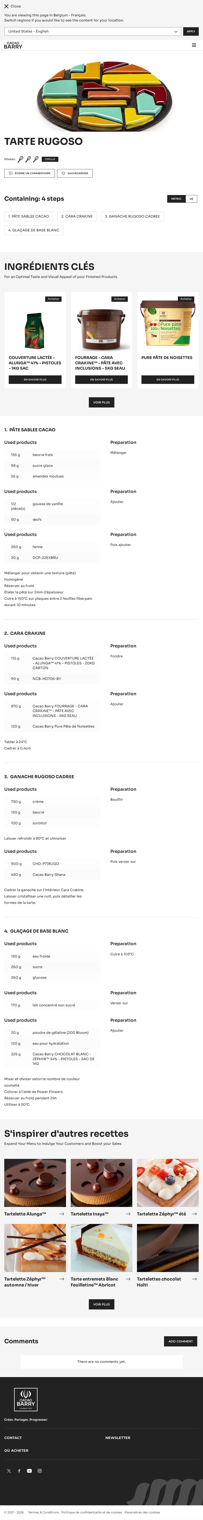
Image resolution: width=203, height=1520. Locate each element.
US (191, 198)
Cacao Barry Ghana (49, 874)
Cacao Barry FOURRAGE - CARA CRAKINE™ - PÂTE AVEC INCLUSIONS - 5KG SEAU (60, 711)
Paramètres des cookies (142, 1512)
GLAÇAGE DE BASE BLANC (35, 230)
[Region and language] (92, 31)
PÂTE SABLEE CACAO (30, 216)
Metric (176, 198)
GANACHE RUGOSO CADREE (134, 216)
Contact (13, 1438)
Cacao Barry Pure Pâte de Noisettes (64, 726)
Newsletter (117, 1438)
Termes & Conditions (43, 1512)
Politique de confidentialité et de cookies (91, 1512)
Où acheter (16, 1451)
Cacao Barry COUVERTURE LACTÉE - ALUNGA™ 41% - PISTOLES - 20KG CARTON (64, 663)
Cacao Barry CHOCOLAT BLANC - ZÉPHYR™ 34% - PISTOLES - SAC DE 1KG (64, 1059)
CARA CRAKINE (79, 216)
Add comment (180, 1341)
